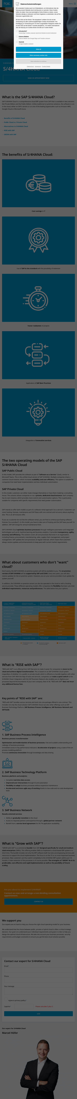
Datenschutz (30, 66)
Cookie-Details (46, 66)
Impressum (38, 66)
